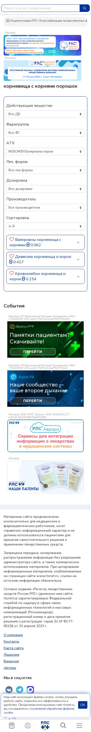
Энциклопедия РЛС (21, 21)
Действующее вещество (29, 105)
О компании (13, 635)
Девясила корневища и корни (43, 256)
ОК (82, 705)
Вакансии (11, 661)
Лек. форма (16, 161)
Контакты (11, 641)
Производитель (21, 199)
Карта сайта (14, 648)
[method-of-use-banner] (42, 45)
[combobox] (40, 8)
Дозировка (16, 180)
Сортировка (17, 218)
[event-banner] (45, 435)
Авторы (10, 667)
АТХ (10, 143)
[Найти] (85, 8)
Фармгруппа (17, 124)
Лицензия (11, 654)
